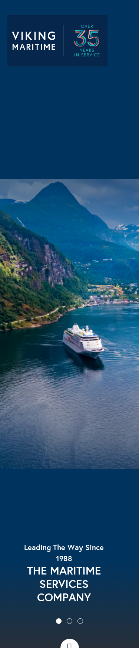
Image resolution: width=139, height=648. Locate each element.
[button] (58, 621)
